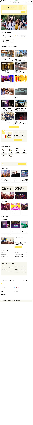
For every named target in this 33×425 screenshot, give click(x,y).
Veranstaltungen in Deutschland (5, 280)
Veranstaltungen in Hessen (14, 280)
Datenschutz (5, 300)
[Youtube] (16, 287)
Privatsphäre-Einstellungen (16, 300)
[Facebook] (14, 287)
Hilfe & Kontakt (16, 291)
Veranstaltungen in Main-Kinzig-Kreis (25, 280)
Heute (2, 48)
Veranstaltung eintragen (19, 190)
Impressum (9, 300)
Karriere (2, 291)
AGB (1, 300)
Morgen (5, 48)
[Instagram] (18, 287)
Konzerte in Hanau (5, 190)
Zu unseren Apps (3, 287)
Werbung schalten (3, 294)
